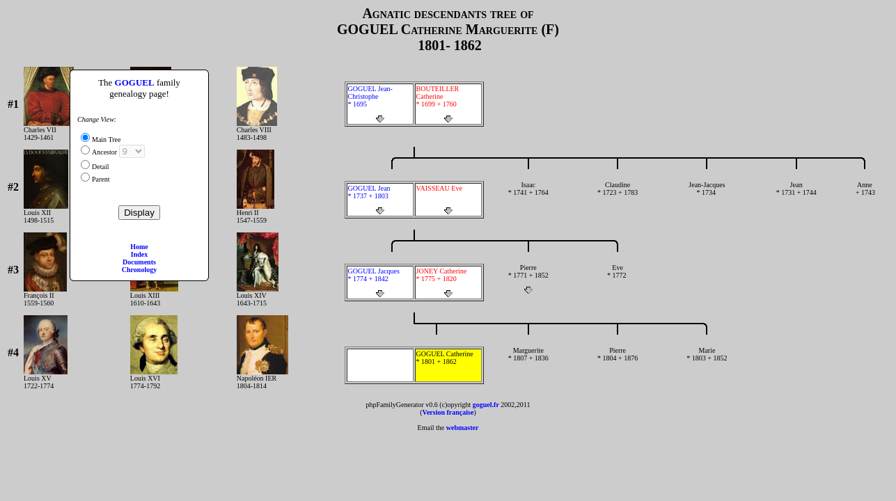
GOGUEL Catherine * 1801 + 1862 (448, 365)
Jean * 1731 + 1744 (796, 196)
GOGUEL (135, 82)
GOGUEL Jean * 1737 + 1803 (380, 199)
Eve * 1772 (617, 279)
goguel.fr (486, 404)
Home (139, 246)
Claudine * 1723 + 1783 (617, 196)
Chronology (139, 269)
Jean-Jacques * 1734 (706, 196)
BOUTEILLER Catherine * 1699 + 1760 (448, 104)
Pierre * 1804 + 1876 (617, 362)
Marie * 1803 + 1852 (706, 362)
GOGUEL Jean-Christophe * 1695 (380, 104)
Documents (139, 262)
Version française (448, 412)
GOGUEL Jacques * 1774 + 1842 (380, 282)
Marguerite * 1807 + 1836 (528, 362)
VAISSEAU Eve (448, 199)
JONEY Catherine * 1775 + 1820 (448, 282)
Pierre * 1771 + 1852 (528, 279)
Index (139, 254)
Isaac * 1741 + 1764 (528, 196)
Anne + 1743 (864, 196)
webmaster (462, 427)
